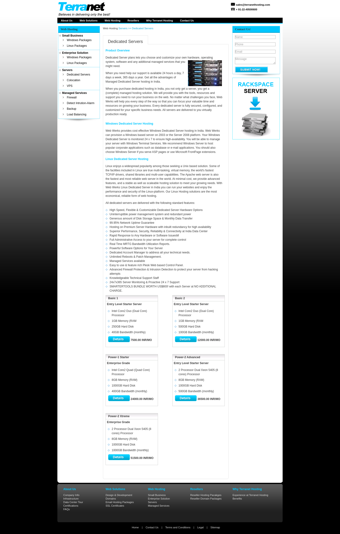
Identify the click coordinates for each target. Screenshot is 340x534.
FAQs (66, 509)
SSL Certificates (115, 505)
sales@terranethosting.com (252, 4)
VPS (69, 86)
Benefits (237, 498)
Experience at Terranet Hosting (250, 495)
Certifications (70, 505)
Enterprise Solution (159, 498)
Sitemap (215, 527)
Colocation (73, 80)
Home (135, 527)
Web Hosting (112, 20)
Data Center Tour (73, 502)
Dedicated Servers (78, 74)
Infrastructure (71, 498)
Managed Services (158, 505)
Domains (111, 498)
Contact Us (152, 527)
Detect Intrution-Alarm (80, 103)
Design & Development (119, 495)
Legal (200, 527)
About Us (66, 20)
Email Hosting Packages (120, 502)
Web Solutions (89, 20)
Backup (71, 108)
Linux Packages (77, 45)
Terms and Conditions (177, 527)
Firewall (71, 97)
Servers (152, 502)
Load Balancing (76, 114)
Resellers (133, 20)
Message (255, 60)
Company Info (71, 495)
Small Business (157, 495)
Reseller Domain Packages (206, 498)
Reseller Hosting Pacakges (205, 495)
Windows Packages (79, 40)
